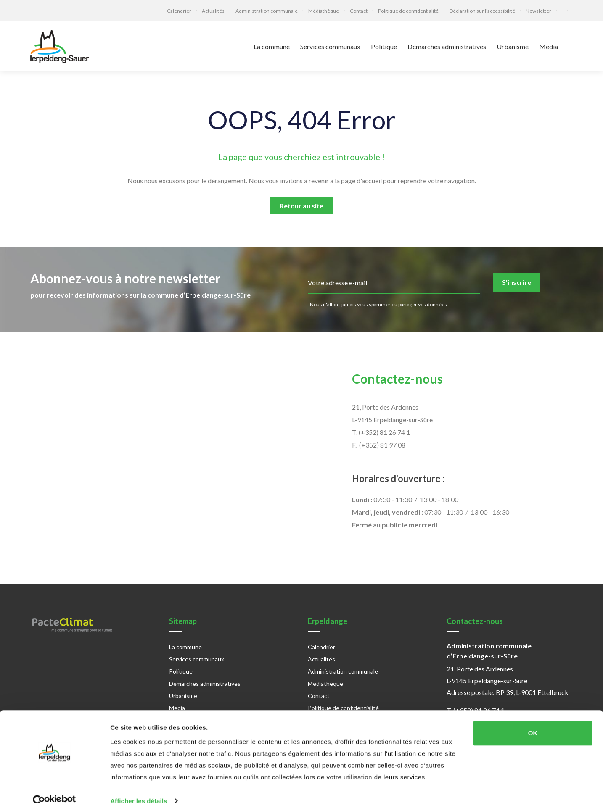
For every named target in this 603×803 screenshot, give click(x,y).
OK (533, 718)
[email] (394, 283)
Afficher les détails (138, 786)
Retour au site (301, 206)
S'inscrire (516, 282)
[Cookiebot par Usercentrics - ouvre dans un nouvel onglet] (54, 786)
